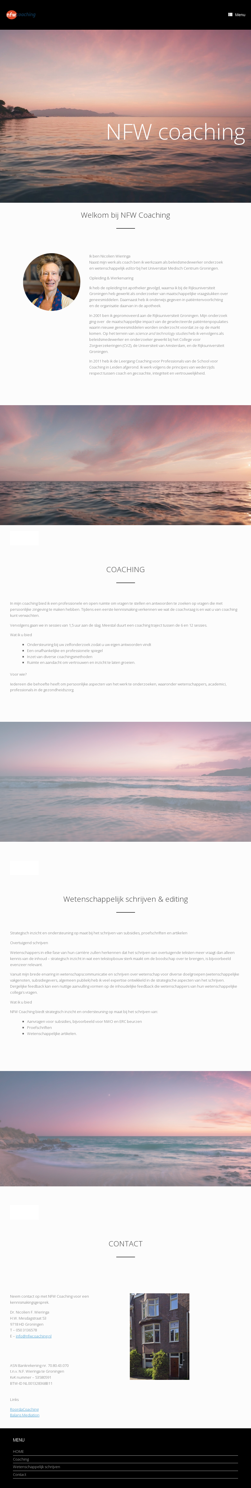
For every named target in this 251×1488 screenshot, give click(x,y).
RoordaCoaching (24, 1409)
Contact (19, 1474)
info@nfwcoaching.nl (34, 1336)
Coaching (21, 1459)
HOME (18, 1451)
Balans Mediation (24, 1415)
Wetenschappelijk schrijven (36, 1466)
